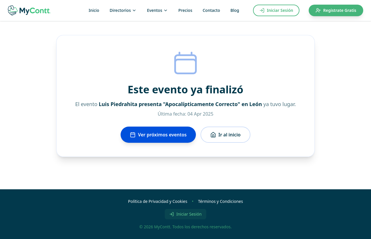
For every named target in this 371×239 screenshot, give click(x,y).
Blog (235, 10)
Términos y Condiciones (220, 201)
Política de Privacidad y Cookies (157, 201)
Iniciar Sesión (276, 10)
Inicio (94, 10)
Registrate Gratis (336, 10)
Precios (185, 10)
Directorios (123, 10)
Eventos (157, 10)
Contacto (211, 10)
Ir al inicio (225, 134)
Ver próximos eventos (158, 134)
